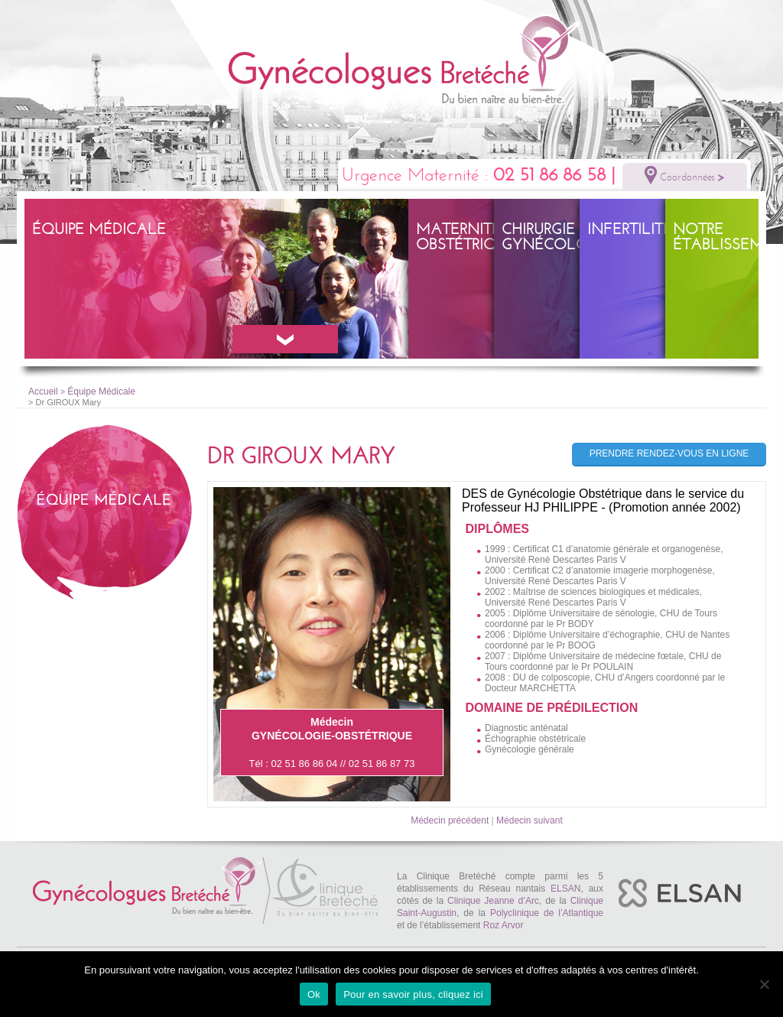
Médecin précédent (450, 820)
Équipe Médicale (99, 229)
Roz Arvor (503, 925)
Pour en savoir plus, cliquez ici (413, 994)
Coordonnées (685, 175)
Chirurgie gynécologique (568, 236)
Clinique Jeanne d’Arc (493, 900)
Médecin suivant (529, 820)
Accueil (43, 391)
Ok (313, 994)
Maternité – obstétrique (465, 236)
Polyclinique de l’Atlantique (546, 913)
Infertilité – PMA (654, 229)
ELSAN (565, 888)
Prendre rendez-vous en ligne (669, 453)
